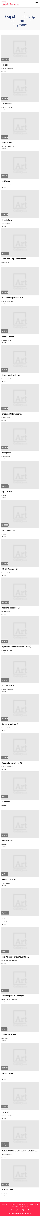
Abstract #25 (7, 104)
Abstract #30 (7, 1073)
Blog (31, 1205)
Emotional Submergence (11, 414)
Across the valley (8, 1034)
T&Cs (36, 1205)
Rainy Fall (5, 1112)
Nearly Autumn (7, 840)
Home (15, 12)
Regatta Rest (6, 142)
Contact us (12, 1205)
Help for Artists (23, 1207)
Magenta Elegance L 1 (10, 608)
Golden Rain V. (7, 1189)
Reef (3, 918)
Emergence (6, 453)
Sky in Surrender (8, 530)
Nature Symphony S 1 (10, 724)
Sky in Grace (6, 491)
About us (4, 1205)
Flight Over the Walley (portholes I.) (16, 647)
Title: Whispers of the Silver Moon (15, 957)
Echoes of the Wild (9, 879)
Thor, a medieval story (10, 375)
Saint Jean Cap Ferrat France (13, 259)
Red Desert (6, 181)
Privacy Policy (21, 1205)
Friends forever (7, 336)
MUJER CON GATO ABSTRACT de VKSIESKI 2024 (20, 1151)
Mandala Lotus (7, 685)
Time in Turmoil (7, 220)
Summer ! (5, 802)
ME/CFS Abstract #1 (9, 569)
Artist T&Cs (14, 1207)
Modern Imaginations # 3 (12, 297)
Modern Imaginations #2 (11, 763)
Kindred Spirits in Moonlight (12, 996)
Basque (4, 65)
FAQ (28, 1205)
